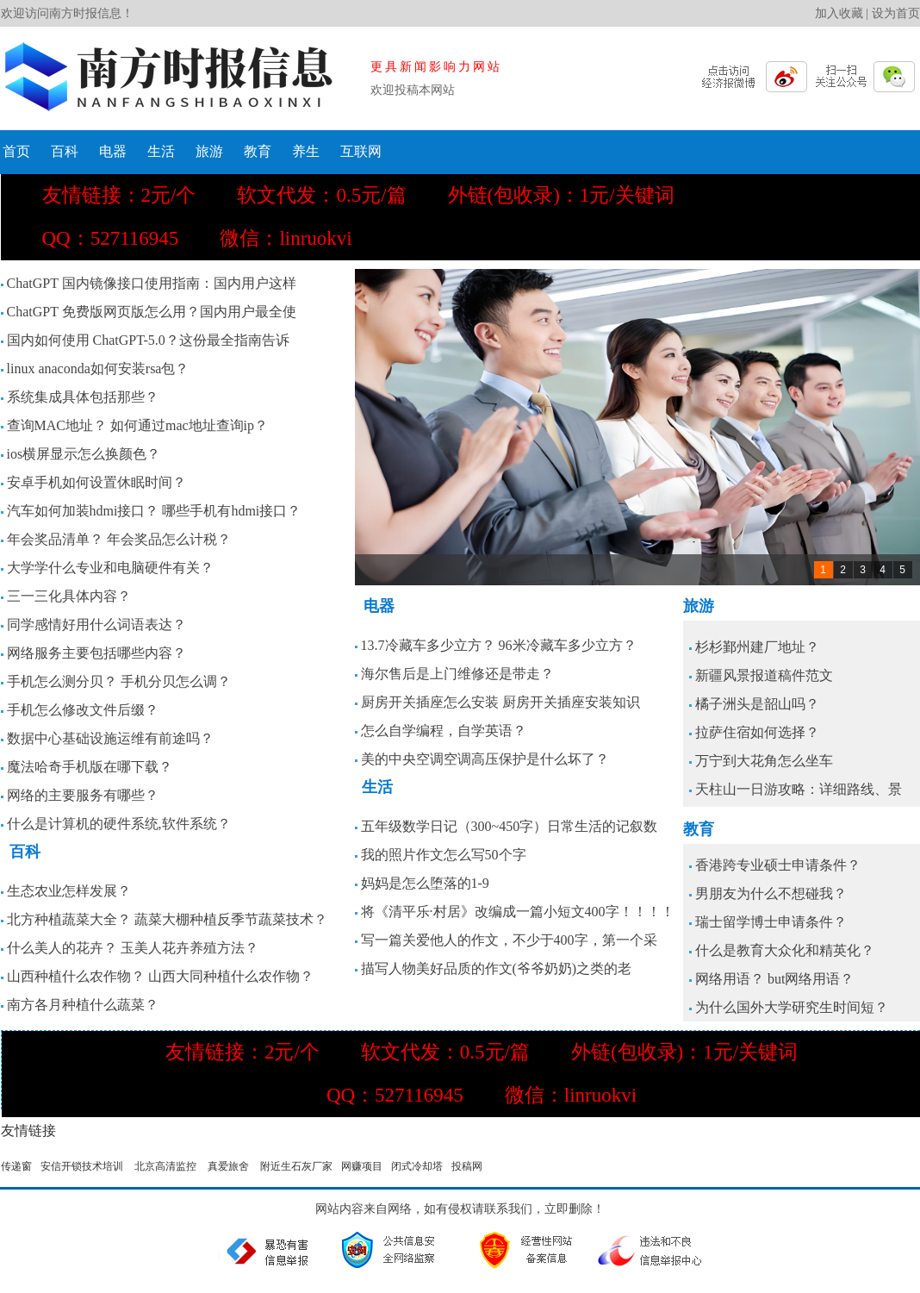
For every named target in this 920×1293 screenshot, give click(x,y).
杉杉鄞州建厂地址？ (757, 647)
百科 (64, 151)
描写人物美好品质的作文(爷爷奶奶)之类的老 (496, 968)
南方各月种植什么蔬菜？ (83, 1004)
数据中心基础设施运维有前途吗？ (110, 738)
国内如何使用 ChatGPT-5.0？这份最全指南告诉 (148, 340)
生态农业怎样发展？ (69, 891)
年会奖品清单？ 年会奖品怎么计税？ (119, 539)
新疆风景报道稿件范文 (764, 675)
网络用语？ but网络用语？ (774, 978)
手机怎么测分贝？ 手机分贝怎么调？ (119, 681)
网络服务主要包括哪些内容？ (96, 653)
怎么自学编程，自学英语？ (443, 730)
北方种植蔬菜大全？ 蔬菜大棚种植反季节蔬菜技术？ (167, 919)
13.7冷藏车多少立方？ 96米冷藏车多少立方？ (499, 645)
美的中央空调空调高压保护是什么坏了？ (485, 759)
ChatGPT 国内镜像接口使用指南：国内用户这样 (151, 283)
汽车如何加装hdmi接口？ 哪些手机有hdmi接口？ (154, 510)
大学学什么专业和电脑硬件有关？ (110, 567)
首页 (16, 151)
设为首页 (896, 13)
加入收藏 (839, 13)
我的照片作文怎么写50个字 (443, 854)
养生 (306, 151)
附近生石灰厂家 (296, 1166)
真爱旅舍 (228, 1166)
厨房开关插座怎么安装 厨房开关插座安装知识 (500, 702)
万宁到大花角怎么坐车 (764, 760)
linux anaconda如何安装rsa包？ (98, 368)
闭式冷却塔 (417, 1166)
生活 (161, 151)
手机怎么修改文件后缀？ (83, 710)
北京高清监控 (165, 1166)
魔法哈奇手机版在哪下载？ (89, 766)
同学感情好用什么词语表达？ (96, 624)
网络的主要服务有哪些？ (83, 795)
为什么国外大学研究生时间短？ (791, 1007)
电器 (113, 151)
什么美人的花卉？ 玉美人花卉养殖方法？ (132, 947)
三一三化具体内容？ (69, 596)
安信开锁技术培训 (81, 1166)
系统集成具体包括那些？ (83, 397)
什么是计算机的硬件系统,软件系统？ (119, 823)
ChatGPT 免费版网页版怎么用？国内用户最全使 (151, 311)
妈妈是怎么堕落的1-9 (425, 883)
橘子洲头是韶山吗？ (757, 703)
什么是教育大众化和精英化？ (784, 950)
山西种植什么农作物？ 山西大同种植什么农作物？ (160, 976)
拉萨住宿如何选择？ (757, 732)
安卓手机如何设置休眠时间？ (96, 482)
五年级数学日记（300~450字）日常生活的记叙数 (509, 826)
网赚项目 (361, 1166)
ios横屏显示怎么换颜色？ (84, 454)
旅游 (209, 151)
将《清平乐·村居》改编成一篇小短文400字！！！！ (517, 911)
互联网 (361, 151)
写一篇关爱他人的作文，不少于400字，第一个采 (509, 940)
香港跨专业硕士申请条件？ (778, 865)
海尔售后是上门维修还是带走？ (457, 673)
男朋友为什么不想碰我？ (771, 893)
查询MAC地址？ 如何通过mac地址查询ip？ (138, 425)
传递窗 (16, 1166)
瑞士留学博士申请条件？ (771, 922)
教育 (257, 151)
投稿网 (466, 1166)
